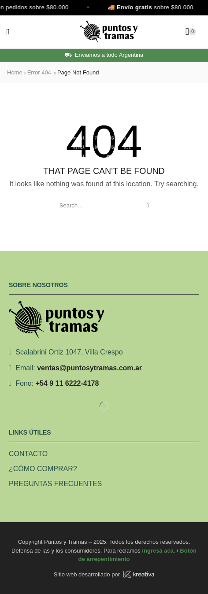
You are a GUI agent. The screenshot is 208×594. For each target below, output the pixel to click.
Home (14, 72)
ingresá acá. (158, 550)
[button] (8, 32)
